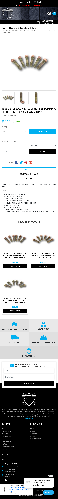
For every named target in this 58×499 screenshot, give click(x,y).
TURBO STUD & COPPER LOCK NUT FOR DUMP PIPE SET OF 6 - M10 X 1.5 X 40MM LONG (43, 255)
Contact (21, 2)
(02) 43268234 (47, 21)
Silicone (4, 449)
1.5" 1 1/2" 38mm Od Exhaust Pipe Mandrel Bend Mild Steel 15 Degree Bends (19, 489)
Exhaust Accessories (8, 447)
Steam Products (7, 441)
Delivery (32, 431)
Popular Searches (35, 439)
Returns (32, 436)
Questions (29, 179)
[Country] (43, 145)
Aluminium (5, 439)
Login (29, 2)
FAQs (3, 428)
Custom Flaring (6, 431)
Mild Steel (5, 434)
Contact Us (33, 434)
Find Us (4, 459)
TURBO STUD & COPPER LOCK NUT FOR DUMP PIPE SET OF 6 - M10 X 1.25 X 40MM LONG (15, 255)
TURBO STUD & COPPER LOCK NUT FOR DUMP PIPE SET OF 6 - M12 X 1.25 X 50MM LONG (15, 300)
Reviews (29, 174)
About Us (33, 428)
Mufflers (4, 444)
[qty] (15, 131)
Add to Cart (42, 131)
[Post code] (15, 151)
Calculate (43, 152)
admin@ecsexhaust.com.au (14, 467)
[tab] (29, 169)
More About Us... (29, 418)
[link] (17, 5)
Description (29, 170)
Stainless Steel (6, 436)
